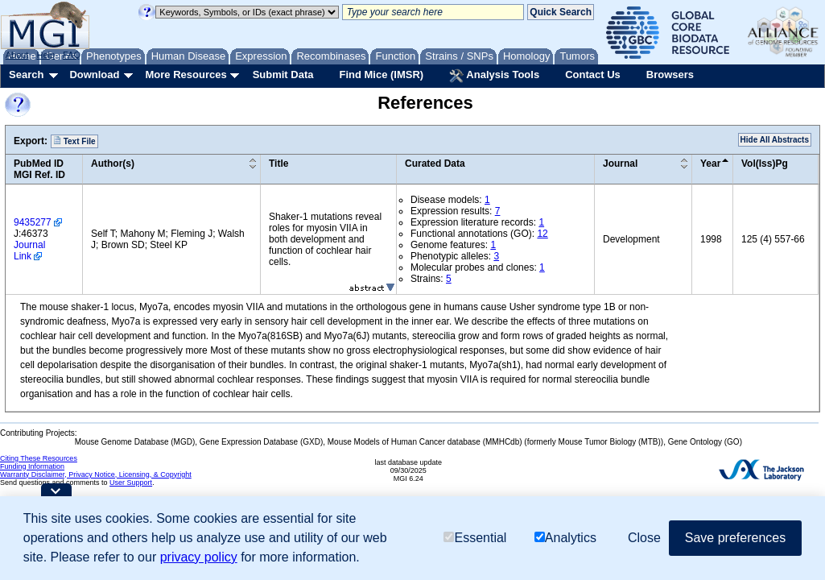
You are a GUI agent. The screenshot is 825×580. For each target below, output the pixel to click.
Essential (474, 538)
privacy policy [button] (198, 557)
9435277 (33, 222)
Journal (620, 163)
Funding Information (32, 466)
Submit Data (283, 74)
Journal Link (29, 250)
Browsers (670, 74)
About (17, 55)
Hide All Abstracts (774, 139)
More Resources (185, 74)
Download (94, 74)
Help (45, 55)
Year (710, 163)
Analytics (565, 538)
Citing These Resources (38, 458)
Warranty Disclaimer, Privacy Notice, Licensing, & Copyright (96, 474)
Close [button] (644, 538)
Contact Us (593, 74)
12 (542, 233)
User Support (130, 482)
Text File (74, 141)
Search (26, 74)
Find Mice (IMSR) (381, 74)
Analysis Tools (494, 75)
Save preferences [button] (735, 538)
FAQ (71, 55)
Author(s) (112, 163)
